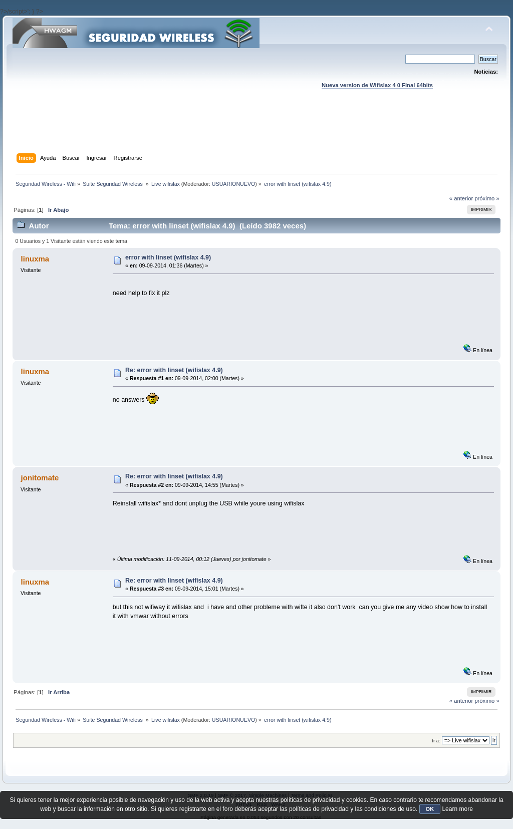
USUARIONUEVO (233, 184)
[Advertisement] (256, 130)
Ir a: (436, 740)
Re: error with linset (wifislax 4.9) (174, 370)
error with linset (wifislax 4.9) (168, 257)
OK (430, 809)
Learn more (457, 808)
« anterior (461, 198)
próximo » (486, 198)
